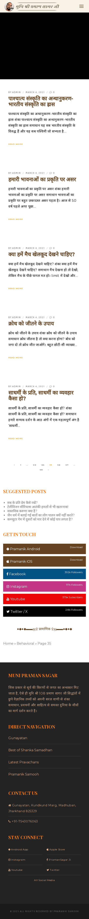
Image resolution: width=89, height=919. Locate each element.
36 (58, 465)
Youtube (15, 599)
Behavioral (25, 643)
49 (41, 470)
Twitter (53, 869)
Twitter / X (17, 612)
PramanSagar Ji (59, 859)
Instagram (16, 587)
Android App (18, 849)
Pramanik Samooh (23, 774)
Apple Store (56, 849)
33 (34, 465)
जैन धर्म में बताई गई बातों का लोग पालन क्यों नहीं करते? (41, 515)
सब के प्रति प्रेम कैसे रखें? (22, 503)
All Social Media (44, 880)
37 (66, 465)
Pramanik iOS (19, 562)
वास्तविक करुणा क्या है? (22, 511)
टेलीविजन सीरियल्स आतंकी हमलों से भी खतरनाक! (37, 507)
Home (8, 643)
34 (42, 465)
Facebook (16, 574)
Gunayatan (17, 738)
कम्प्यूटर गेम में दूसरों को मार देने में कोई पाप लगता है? (40, 519)
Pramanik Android (23, 549)
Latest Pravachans (23, 762)
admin (16, 92)
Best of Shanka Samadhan (30, 750)
